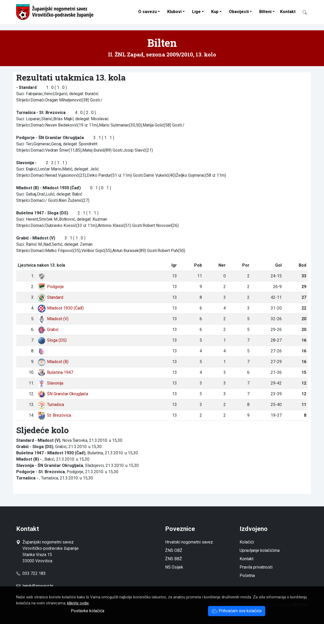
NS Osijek (174, 567)
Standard (50, 297)
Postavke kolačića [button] (87, 610)
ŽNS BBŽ (173, 558)
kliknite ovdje (78, 603)
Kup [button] (214, 11)
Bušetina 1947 (55, 372)
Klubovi (174, 11)
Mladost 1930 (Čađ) (60, 308)
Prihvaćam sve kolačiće (236, 610)
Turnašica (50, 404)
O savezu (147, 11)
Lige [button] (196, 11)
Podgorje (50, 286)
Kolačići (247, 542)
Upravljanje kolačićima (260, 550)
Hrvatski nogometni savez (189, 542)
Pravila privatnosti (256, 567)
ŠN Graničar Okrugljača (62, 393)
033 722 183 (31, 573)
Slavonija (50, 383)
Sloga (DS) (52, 340)
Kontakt (288, 11)
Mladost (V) (52, 318)
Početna (247, 575)
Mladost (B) (52, 361)
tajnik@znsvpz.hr (37, 585)
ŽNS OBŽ (173, 550)
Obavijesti (239, 11)
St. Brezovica (54, 415)
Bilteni (265, 11)
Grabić (48, 329)
